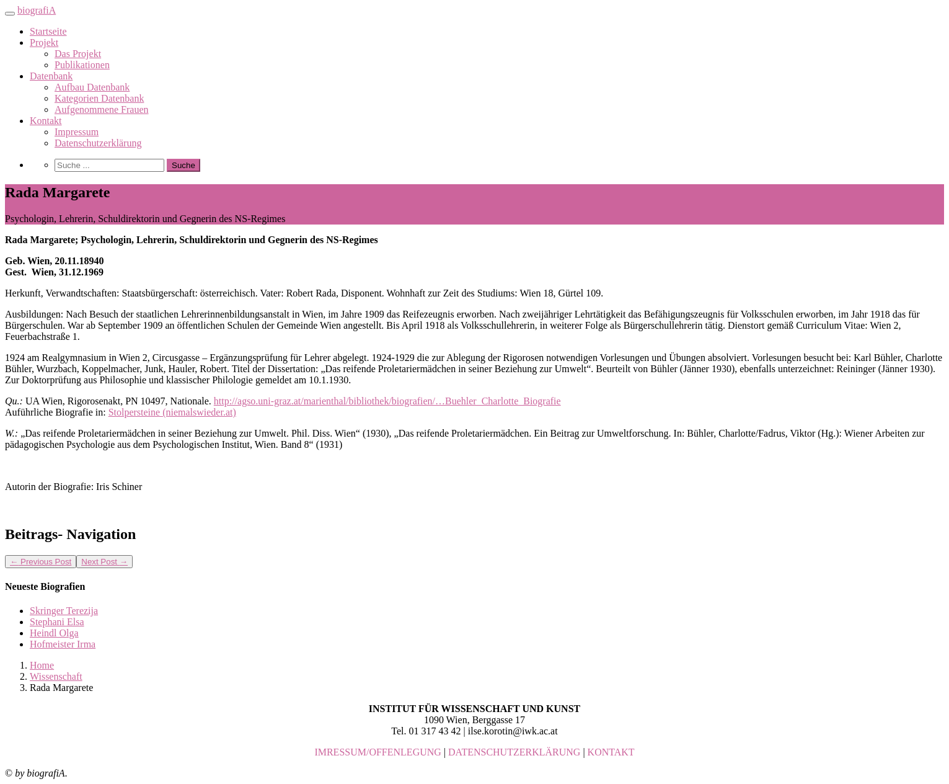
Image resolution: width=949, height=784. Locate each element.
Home (42, 665)
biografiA (36, 10)
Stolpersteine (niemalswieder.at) (172, 412)
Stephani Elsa (57, 622)
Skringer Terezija (64, 610)
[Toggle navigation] (10, 14)
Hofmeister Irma (62, 644)
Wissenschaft (56, 676)
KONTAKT (611, 752)
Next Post (104, 561)
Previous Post (40, 561)
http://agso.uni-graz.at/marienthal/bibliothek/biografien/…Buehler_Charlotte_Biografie (387, 401)
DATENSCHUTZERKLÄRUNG (514, 752)
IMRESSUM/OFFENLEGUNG (377, 752)
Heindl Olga (54, 633)
